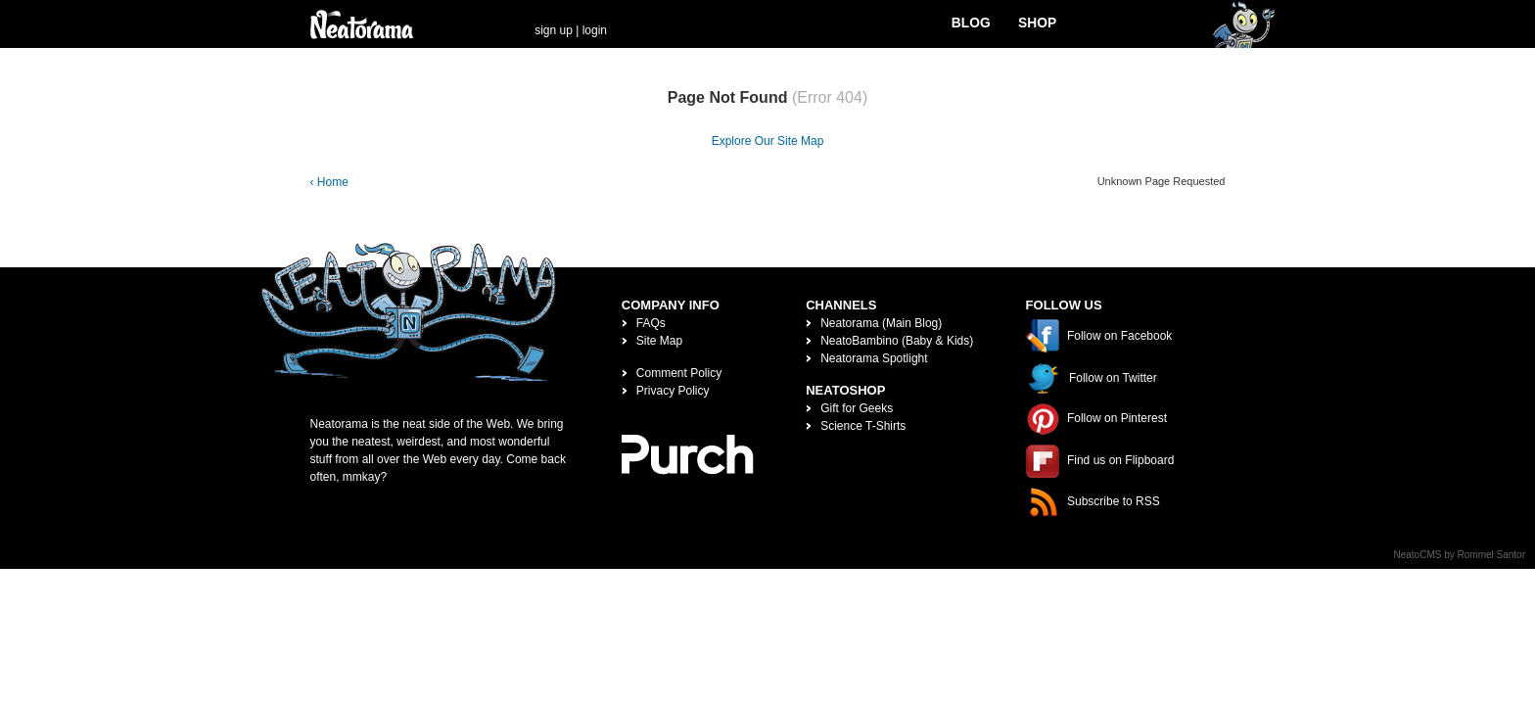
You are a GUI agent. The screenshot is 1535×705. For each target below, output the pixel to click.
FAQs (651, 323)
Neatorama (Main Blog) (881, 323)
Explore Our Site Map (768, 141)
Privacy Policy (673, 391)
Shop (1037, 23)
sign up (554, 30)
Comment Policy (678, 373)
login (594, 30)
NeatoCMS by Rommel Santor (1460, 554)
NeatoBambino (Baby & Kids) (896, 341)
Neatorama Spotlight (873, 358)
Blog (971, 23)
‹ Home (329, 182)
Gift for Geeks (856, 408)
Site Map (659, 341)
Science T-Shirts (863, 426)
